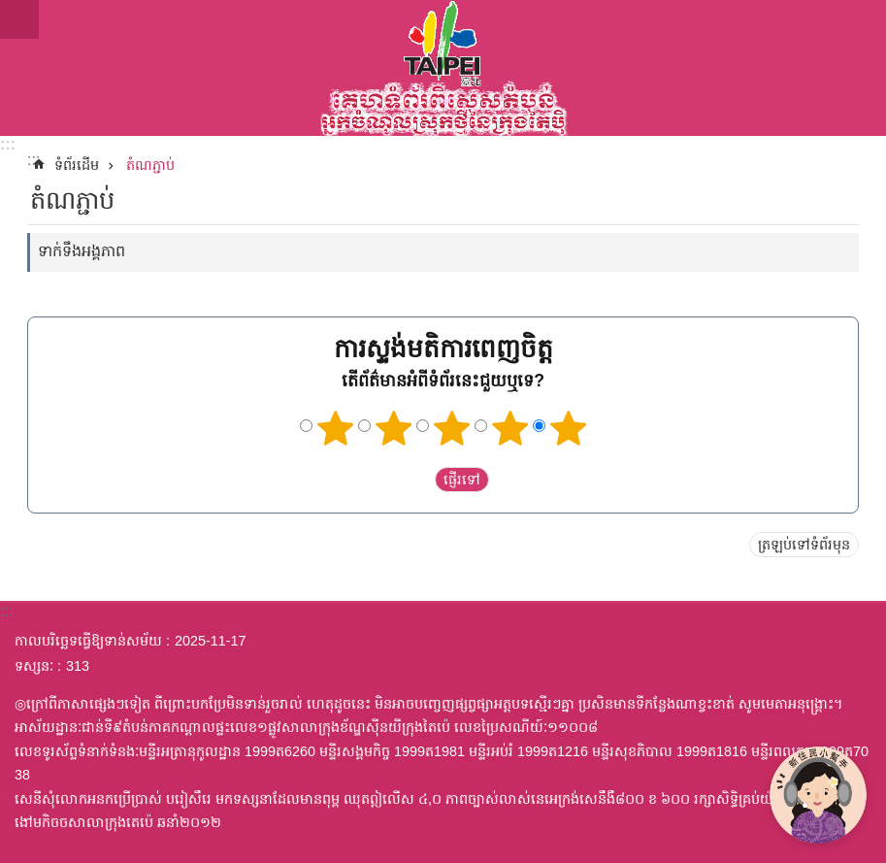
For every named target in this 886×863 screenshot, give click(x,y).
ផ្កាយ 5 (567, 428)
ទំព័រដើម (76, 165)
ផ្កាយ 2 (393, 428)
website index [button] (19, 19)
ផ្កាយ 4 (509, 428)
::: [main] (33, 159)
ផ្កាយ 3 (451, 428)
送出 (416, 479)
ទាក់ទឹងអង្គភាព (81, 251)
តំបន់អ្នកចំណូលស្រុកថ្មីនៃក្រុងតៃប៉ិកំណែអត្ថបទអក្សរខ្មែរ (443, 68)
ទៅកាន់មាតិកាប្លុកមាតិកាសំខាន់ (10, 10)
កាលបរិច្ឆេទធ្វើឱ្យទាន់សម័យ (88, 640)
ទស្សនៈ (34, 666)
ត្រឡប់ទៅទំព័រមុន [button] (804, 544)
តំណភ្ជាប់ (150, 165)
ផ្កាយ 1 (334, 428)
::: (8, 144)
